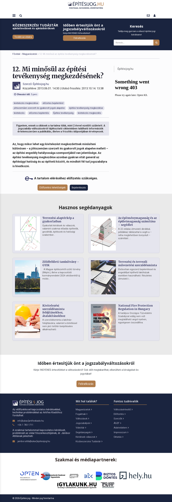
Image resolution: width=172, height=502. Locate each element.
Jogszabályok (83, 423)
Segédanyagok (84, 432)
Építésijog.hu (125, 68)
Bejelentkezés (79, 187)
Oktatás (118, 436)
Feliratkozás (80, 38)
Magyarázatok (29, 54)
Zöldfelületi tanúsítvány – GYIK (60, 263)
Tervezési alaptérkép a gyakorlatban (58, 219)
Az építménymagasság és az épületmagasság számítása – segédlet (137, 221)
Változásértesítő (123, 409)
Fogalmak (81, 414)
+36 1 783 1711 (25, 424)
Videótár (81, 427)
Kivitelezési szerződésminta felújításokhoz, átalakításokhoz (53, 311)
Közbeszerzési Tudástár (89, 441)
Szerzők (119, 418)
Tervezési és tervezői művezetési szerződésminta (137, 263)
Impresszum (121, 432)
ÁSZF (117, 423)
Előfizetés (119, 414)
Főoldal (16, 54)
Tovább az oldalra (23, 37)
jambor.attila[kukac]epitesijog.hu (34, 441)
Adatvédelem (121, 427)
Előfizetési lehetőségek (52, 187)
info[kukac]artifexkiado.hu (31, 420)
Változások (82, 418)
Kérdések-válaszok (86, 436)
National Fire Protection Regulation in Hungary (135, 307)
